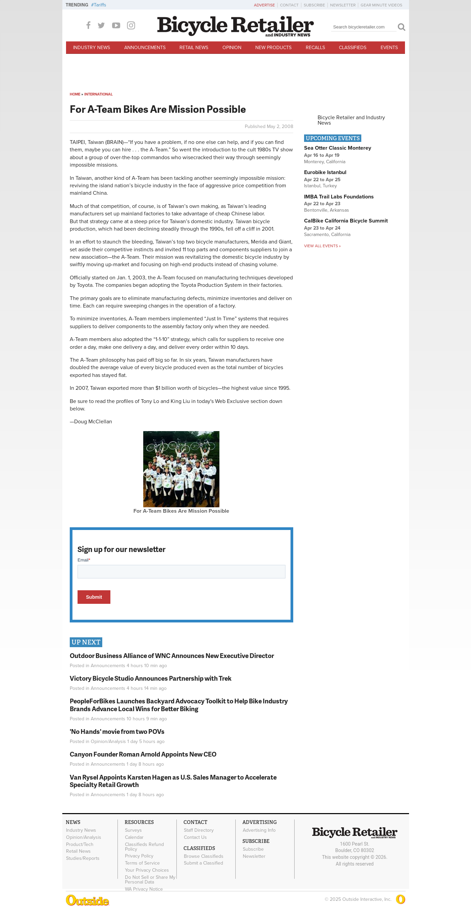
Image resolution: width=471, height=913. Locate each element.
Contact (289, 5)
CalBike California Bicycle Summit (346, 220)
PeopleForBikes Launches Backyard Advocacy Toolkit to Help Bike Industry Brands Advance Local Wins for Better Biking (179, 704)
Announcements (145, 47)
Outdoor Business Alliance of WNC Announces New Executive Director (172, 655)
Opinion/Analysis (108, 741)
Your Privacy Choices (147, 870)
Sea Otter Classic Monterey (337, 148)
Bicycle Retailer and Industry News (351, 120)
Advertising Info (259, 830)
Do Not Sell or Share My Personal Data (150, 879)
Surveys (133, 830)
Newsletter (343, 5)
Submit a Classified (203, 863)
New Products (273, 47)
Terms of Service (142, 863)
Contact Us (195, 837)
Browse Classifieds (203, 856)
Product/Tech (79, 844)
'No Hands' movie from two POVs (117, 731)
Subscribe (314, 5)
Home (75, 94)
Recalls (315, 47)
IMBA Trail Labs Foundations (339, 196)
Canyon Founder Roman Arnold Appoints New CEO (143, 754)
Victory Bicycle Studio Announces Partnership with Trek (151, 678)
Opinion (231, 47)
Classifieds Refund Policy (144, 847)
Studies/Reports (83, 858)
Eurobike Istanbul (325, 172)
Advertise (264, 5)
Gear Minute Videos (381, 5)
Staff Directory (199, 830)
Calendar (134, 837)
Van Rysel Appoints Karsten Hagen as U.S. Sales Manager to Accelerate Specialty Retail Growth (173, 780)
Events (389, 47)
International (98, 94)
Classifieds (352, 47)
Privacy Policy (139, 856)
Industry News (91, 47)
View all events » (322, 245)
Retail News (193, 47)
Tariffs (100, 5)
